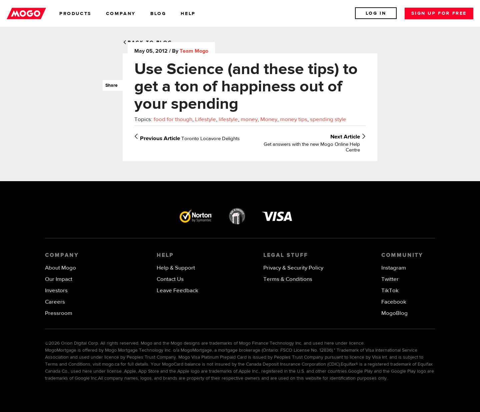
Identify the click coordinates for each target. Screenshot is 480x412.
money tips (293, 119)
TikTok (390, 291)
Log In (376, 13)
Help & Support (176, 268)
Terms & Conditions (287, 279)
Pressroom (58, 313)
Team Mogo (194, 51)
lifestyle (228, 119)
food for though (173, 119)
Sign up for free (439, 13)
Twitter (390, 279)
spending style (328, 119)
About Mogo (60, 268)
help (188, 13)
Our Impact (58, 279)
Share (110, 85)
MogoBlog (394, 313)
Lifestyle (205, 119)
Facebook (393, 302)
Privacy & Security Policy (293, 268)
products (75, 13)
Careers (55, 302)
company (121, 13)
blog (158, 13)
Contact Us (170, 279)
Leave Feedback (177, 291)
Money (268, 119)
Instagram (393, 268)
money (249, 119)
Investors (56, 291)
